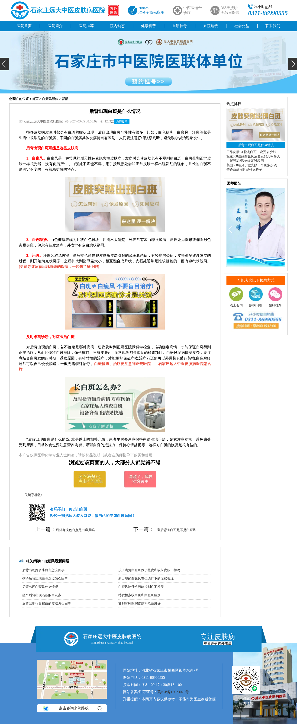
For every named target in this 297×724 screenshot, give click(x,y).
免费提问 (121, 121)
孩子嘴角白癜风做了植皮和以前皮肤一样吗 (149, 570)
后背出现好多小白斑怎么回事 (43, 570)
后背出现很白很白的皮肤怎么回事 (46, 603)
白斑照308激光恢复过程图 (245, 161)
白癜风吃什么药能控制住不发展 (141, 587)
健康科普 (148, 26)
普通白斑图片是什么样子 (244, 169)
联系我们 (272, 26)
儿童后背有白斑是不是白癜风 (175, 530)
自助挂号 (179, 26)
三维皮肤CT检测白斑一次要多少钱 (251, 152)
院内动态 (117, 26)
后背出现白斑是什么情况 (40, 587)
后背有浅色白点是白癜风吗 (75, 530)
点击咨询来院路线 (72, 708)
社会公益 (241, 26)
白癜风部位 (50, 99)
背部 (65, 99)
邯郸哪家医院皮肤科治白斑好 (139, 603)
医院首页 (24, 26)
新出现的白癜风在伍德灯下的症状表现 (146, 578)
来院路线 (210, 26)
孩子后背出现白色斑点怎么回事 (45, 578)
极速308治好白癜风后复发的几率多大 (253, 156)
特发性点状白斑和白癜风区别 (139, 595)
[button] (4, 64)
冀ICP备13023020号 (173, 692)
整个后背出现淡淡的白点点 (41, 595)
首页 (35, 99)
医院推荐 (86, 26)
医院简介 (55, 26)
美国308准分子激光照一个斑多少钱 (251, 165)
